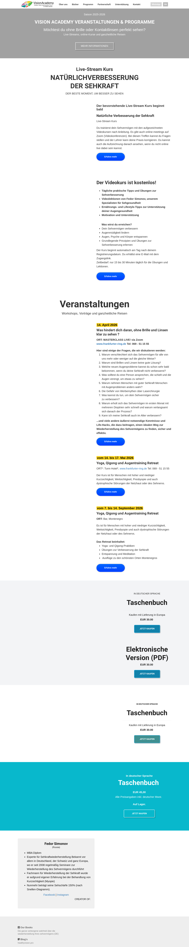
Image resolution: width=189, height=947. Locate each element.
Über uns (63, 4)
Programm (88, 4)
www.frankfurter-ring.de (111, 343)
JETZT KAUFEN (147, 628)
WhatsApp (156, 4)
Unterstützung (122, 4)
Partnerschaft (104, 4)
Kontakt (136, 4)
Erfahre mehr (110, 156)
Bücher (75, 4)
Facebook (49, 894)
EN (165, 4)
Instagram (63, 894)
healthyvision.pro (25, 943)
